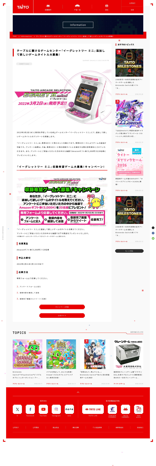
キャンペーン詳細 (62, 307)
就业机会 (56, 427)
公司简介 (132, 3)
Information (26, 36)
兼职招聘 (76, 427)
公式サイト (62, 315)
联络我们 (140, 427)
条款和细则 (119, 427)
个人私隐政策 (97, 427)
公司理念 (36, 427)
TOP (15, 36)
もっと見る (129, 251)
